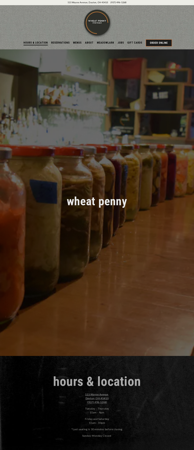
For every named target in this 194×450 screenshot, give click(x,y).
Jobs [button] (121, 42)
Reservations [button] (60, 42)
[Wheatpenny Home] (97, 22)
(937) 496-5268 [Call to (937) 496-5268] (118, 2)
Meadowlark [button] (105, 42)
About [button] (89, 42)
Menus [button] (77, 42)
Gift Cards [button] (134, 42)
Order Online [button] (159, 42)
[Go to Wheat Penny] (88, 2)
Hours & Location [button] (36, 42)
